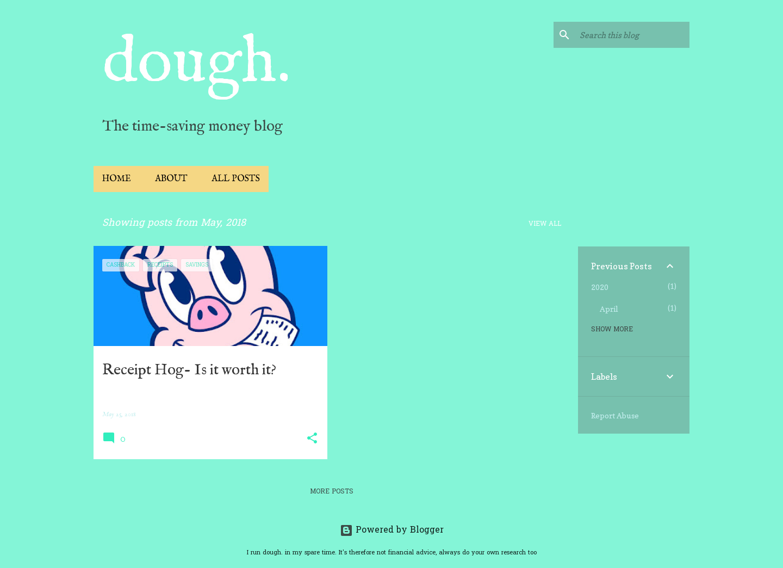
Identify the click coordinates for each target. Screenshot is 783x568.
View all (545, 224)
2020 (599, 287)
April (609, 308)
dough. (196, 63)
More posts (331, 492)
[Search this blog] (632, 35)
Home (116, 179)
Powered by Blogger (392, 530)
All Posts (236, 179)
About (171, 179)
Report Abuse (615, 415)
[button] (312, 439)
